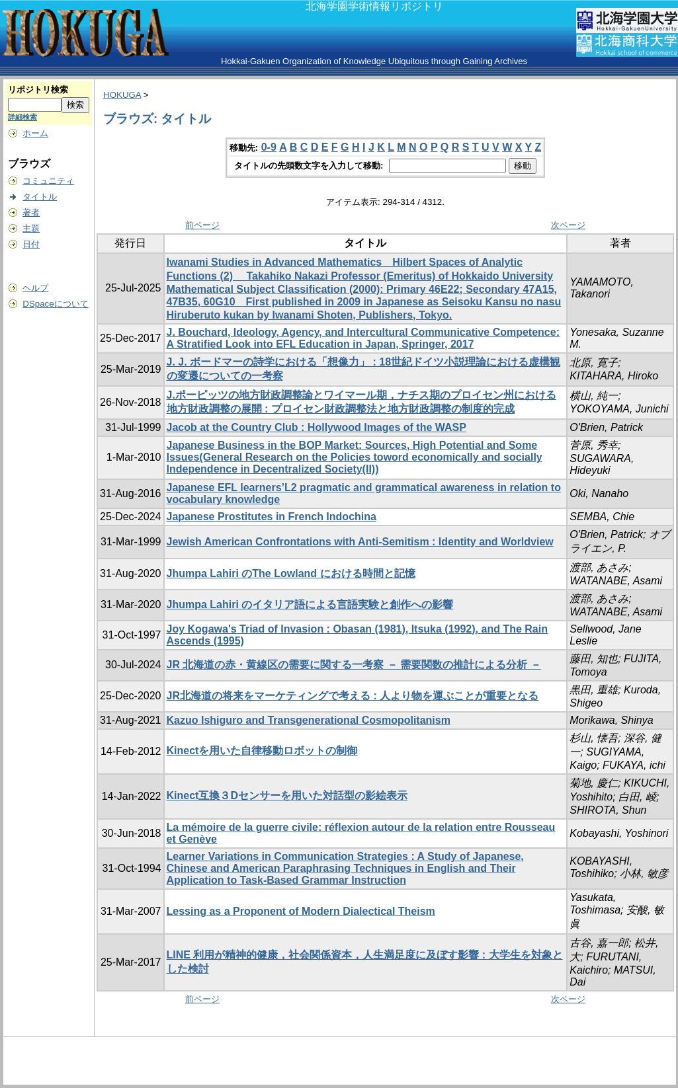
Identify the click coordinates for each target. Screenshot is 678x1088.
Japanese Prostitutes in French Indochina (271, 516)
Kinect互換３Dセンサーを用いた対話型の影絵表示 (287, 795)
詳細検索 (22, 117)
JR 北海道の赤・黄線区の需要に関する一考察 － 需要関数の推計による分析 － (354, 664)
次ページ (568, 225)
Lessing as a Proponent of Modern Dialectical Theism (301, 911)
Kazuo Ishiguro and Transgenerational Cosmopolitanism (308, 720)
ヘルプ (35, 288)
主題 (31, 228)
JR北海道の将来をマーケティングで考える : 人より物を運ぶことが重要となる (353, 695)
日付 (31, 244)
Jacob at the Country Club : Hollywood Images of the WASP (316, 427)
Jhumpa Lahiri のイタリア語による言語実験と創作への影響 (310, 604)
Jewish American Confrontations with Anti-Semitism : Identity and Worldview (360, 541)
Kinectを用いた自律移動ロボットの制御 (262, 750)
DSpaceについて (55, 304)
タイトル (39, 197)
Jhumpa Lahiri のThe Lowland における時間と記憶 (291, 573)
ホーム (35, 133)
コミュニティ (48, 181)
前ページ (202, 225)
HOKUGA (122, 95)
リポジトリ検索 (38, 90)
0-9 (268, 147)
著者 (31, 212)
